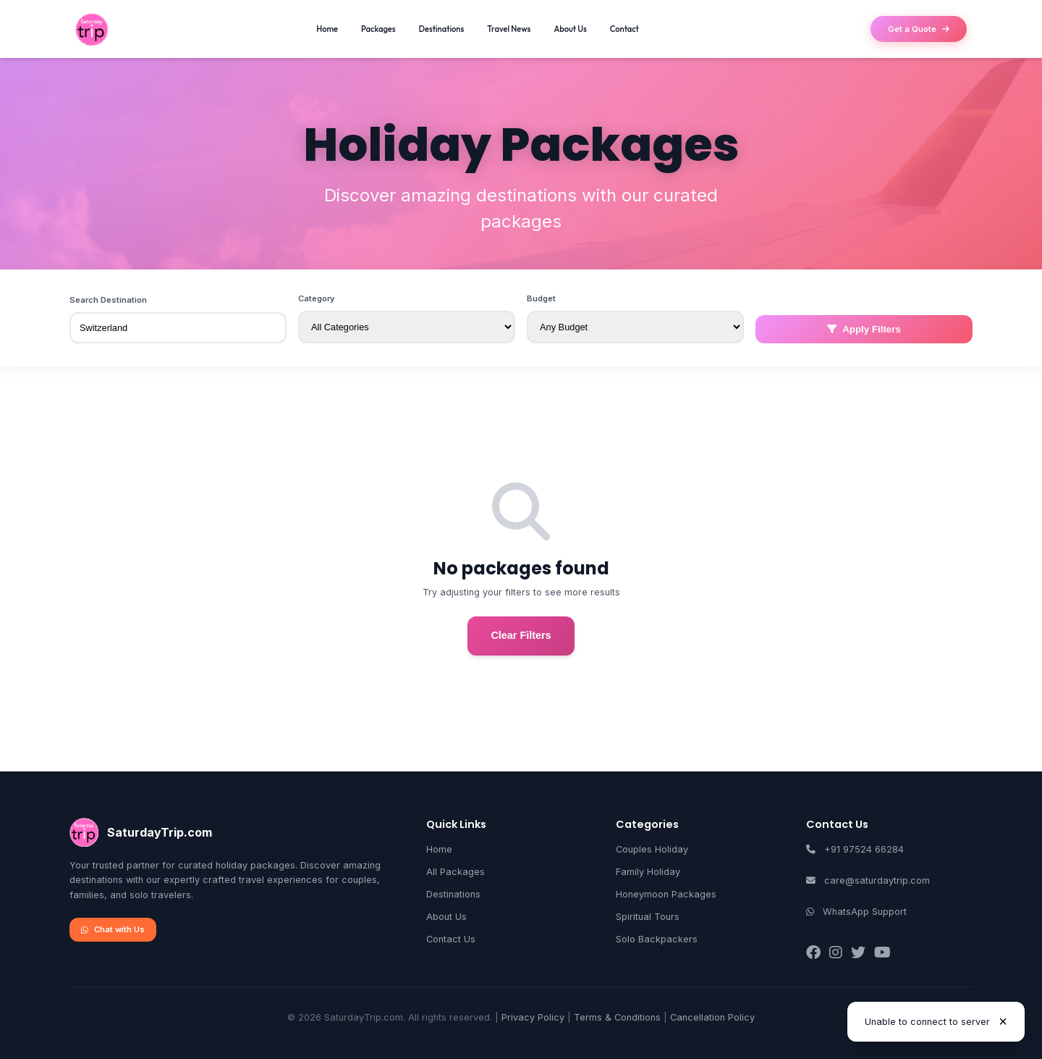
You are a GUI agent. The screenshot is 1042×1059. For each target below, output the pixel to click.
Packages (378, 29)
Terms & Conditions (617, 1017)
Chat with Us (113, 929)
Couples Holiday (652, 849)
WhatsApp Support (865, 911)
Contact (624, 29)
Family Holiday (648, 871)
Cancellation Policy (712, 1017)
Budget (541, 298)
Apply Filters (864, 329)
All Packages (455, 871)
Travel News (508, 29)
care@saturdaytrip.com (877, 880)
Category (316, 298)
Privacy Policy (532, 1017)
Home (327, 29)
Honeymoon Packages (666, 894)
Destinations (442, 29)
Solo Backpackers (657, 939)
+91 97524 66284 (864, 849)
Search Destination (108, 300)
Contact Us (450, 939)
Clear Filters (521, 635)
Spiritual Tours (647, 916)
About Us (570, 29)
